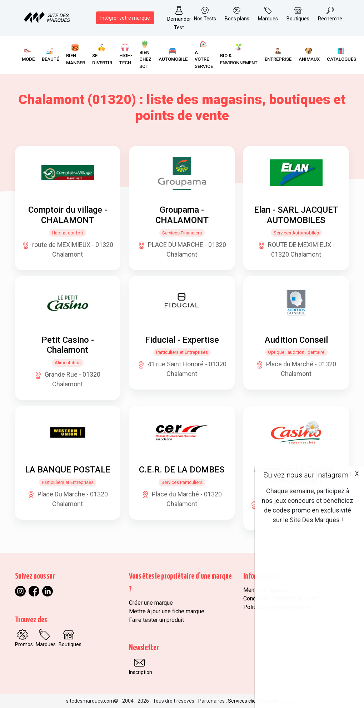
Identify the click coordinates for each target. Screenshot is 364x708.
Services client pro (248, 701)
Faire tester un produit (156, 620)
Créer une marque (151, 602)
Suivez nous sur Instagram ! (307, 475)
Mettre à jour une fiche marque (166, 611)
